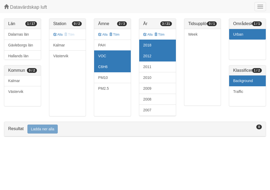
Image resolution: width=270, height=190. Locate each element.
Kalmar (14, 81)
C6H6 (103, 67)
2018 (147, 45)
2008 (147, 99)
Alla (58, 34)
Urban (238, 34)
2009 (147, 88)
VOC (102, 56)
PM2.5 (103, 88)
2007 (147, 110)
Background (243, 81)
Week (193, 34)
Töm (114, 34)
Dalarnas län (18, 34)
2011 (147, 67)
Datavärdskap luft (25, 7)
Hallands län (18, 56)
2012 (147, 56)
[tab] (135, 129)
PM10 (103, 77)
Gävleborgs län (20, 45)
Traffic (238, 91)
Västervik (15, 91)
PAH (101, 45)
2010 (147, 77)
